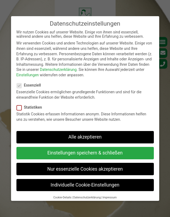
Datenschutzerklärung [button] (87, 197)
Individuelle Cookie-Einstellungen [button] (85, 185)
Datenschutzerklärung (58, 69)
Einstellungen (27, 75)
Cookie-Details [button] (62, 197)
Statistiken (31, 107)
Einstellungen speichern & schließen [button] (85, 153)
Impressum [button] (109, 197)
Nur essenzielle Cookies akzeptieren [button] (85, 169)
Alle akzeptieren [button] (85, 137)
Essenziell (30, 85)
